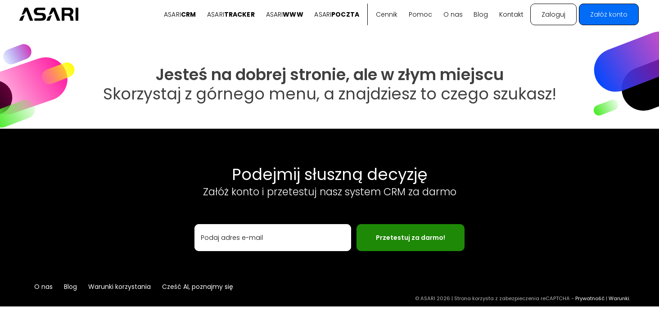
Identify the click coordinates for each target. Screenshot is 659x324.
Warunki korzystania (119, 286)
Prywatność (590, 298)
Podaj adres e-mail (232, 237)
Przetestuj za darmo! (410, 237)
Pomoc (420, 14)
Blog (481, 14)
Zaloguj (553, 14)
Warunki (619, 298)
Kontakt (511, 14)
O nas (453, 14)
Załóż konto (608, 14)
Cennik (386, 14)
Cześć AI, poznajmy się (197, 286)
